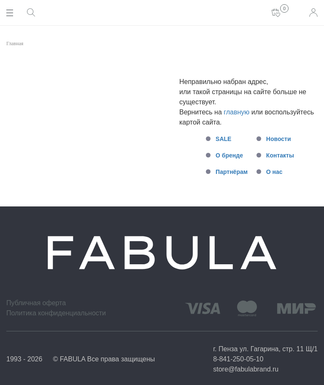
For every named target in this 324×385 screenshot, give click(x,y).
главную (236, 112)
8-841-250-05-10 (238, 359)
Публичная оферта (36, 302)
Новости (278, 139)
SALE (223, 139)
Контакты (280, 155)
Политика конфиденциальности (56, 313)
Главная (14, 43)
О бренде (229, 155)
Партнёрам (232, 171)
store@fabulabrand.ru (245, 369)
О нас (274, 171)
